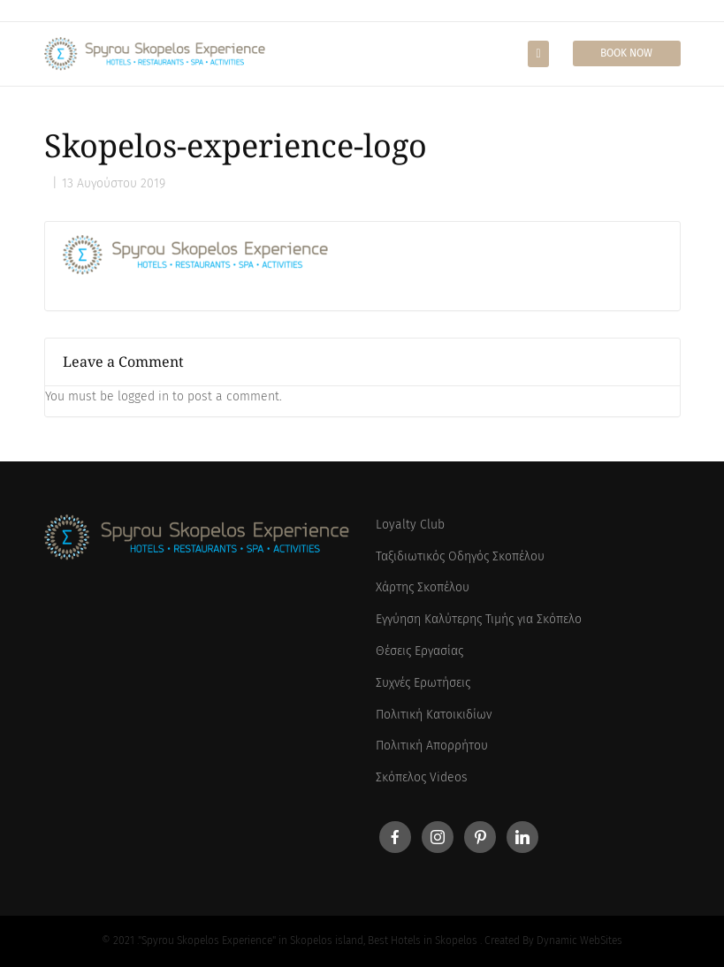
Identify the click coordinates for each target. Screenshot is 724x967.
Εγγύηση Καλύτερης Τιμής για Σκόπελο (479, 619)
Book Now (626, 53)
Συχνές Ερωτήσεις (423, 682)
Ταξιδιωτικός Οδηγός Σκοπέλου (460, 556)
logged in (143, 396)
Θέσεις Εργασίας (419, 651)
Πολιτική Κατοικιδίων (434, 714)
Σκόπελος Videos (422, 777)
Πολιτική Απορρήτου (432, 745)
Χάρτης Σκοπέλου (422, 587)
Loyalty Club (410, 524)
